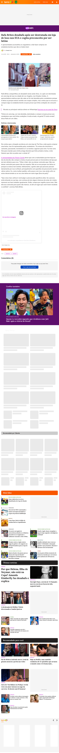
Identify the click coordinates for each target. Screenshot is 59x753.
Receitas (10, 518)
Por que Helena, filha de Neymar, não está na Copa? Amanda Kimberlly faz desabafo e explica (15, 575)
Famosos (8, 253)
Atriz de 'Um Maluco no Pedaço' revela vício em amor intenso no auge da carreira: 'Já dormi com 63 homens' (14, 687)
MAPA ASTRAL (37, 2)
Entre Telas (33, 579)
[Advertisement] (41, 631)
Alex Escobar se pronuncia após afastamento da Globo (19, 707)
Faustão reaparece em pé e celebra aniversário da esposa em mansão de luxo (19, 631)
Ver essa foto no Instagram (9, 217)
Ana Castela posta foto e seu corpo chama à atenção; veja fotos (48, 619)
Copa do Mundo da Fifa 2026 (12, 316)
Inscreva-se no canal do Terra (47, 110)
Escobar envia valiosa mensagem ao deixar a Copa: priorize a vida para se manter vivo (19, 698)
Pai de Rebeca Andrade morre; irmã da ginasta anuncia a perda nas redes (14, 661)
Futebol (12, 617)
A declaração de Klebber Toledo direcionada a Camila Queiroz (12, 608)
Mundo (39, 551)
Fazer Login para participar (29, 267)
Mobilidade (11, 507)
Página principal (8, 2)
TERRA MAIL (45, 2)
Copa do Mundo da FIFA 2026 (16, 2)
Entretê (14, 253)
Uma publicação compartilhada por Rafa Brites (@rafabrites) (21, 240)
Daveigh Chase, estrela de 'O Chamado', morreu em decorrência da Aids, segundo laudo (43, 584)
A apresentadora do (13, 158)
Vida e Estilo (40, 540)
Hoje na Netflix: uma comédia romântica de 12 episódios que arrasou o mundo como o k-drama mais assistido (43, 662)
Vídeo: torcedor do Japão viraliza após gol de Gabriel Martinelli (19, 619)
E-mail (52, 2)
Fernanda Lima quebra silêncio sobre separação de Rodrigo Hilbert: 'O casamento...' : (47, 698)
